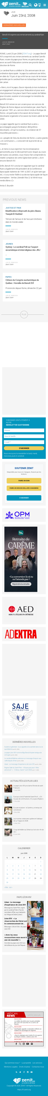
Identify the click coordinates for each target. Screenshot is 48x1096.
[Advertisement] (24, 344)
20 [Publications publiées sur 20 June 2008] (29, 874)
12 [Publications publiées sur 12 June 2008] (24, 870)
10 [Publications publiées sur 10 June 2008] (13, 870)
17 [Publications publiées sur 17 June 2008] (13, 874)
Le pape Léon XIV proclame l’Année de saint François (28, 787)
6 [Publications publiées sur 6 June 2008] (29, 866)
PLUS (24, 314)
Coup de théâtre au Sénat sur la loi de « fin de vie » (28, 831)
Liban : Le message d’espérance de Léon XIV (19, 764)
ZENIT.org (27, 53)
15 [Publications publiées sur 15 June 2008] (41, 870)
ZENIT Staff (6, 44)
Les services (37, 1063)
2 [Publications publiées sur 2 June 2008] (7, 866)
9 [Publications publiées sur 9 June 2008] (7, 870)
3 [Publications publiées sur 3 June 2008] (12, 866)
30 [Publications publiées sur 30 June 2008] (7, 882)
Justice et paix (13, 208)
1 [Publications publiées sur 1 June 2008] (40, 862)
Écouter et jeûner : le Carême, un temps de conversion (27, 809)
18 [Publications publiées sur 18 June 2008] (18, 874)
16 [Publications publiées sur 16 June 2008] (7, 874)
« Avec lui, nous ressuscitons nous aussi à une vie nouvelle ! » (15, 937)
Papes (8, 277)
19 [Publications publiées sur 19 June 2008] (24, 874)
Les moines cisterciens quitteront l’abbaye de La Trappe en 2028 (27, 820)
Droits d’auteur (24, 1067)
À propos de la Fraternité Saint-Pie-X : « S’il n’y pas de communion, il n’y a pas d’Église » (28, 798)
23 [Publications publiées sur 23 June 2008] (7, 878)
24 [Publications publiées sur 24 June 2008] (13, 878)
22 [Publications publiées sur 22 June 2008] (41, 874)
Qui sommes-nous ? (12, 1063)
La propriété (26, 1063)
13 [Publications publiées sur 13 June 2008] (29, 870)
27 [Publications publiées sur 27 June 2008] (29, 878)
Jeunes (9, 244)
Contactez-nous (38, 1067)
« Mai (6, 887)
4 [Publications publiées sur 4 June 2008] (18, 866)
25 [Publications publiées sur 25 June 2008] (18, 878)
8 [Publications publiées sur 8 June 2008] (40, 866)
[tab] (14, 1014)
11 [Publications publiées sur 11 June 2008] (18, 870)
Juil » (10, 887)
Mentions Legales (11, 1067)
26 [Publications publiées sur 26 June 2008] (24, 878)
